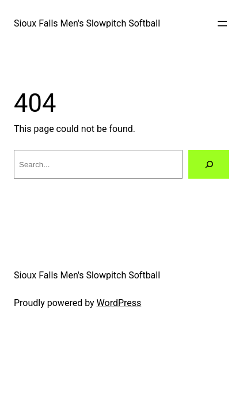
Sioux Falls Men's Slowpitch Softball (87, 23)
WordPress (119, 302)
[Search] (208, 164)
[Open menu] (222, 24)
